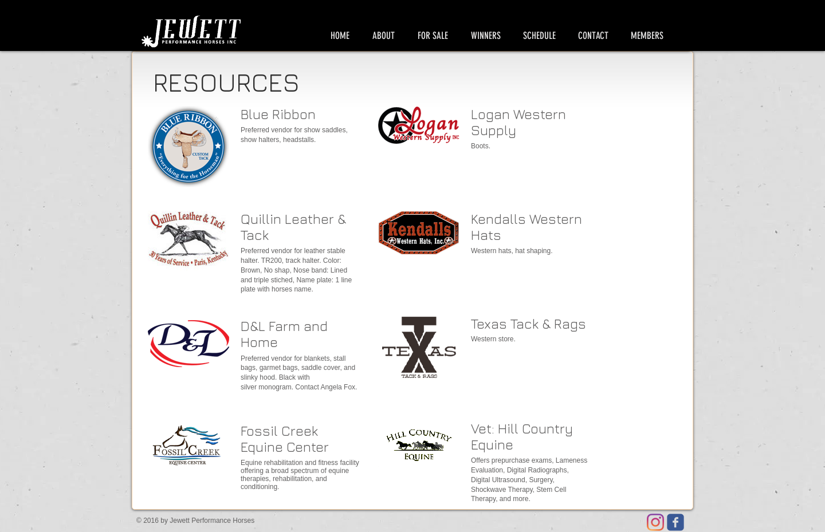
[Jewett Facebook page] (675, 522)
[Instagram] (655, 522)
